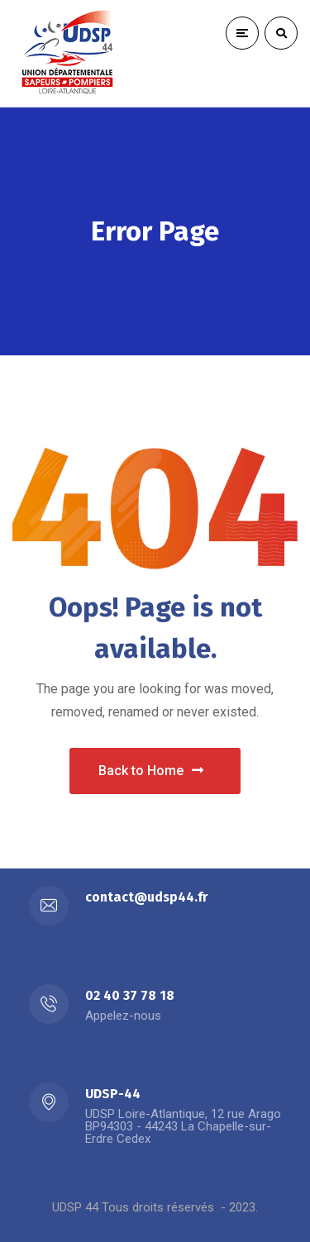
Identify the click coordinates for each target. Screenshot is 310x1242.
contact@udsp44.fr (146, 897)
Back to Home (150, 770)
